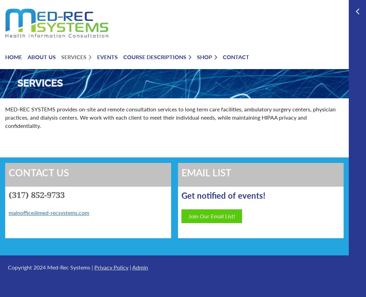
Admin (140, 267)
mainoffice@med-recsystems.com (49, 212)
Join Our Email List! (211, 216)
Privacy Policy (111, 267)
